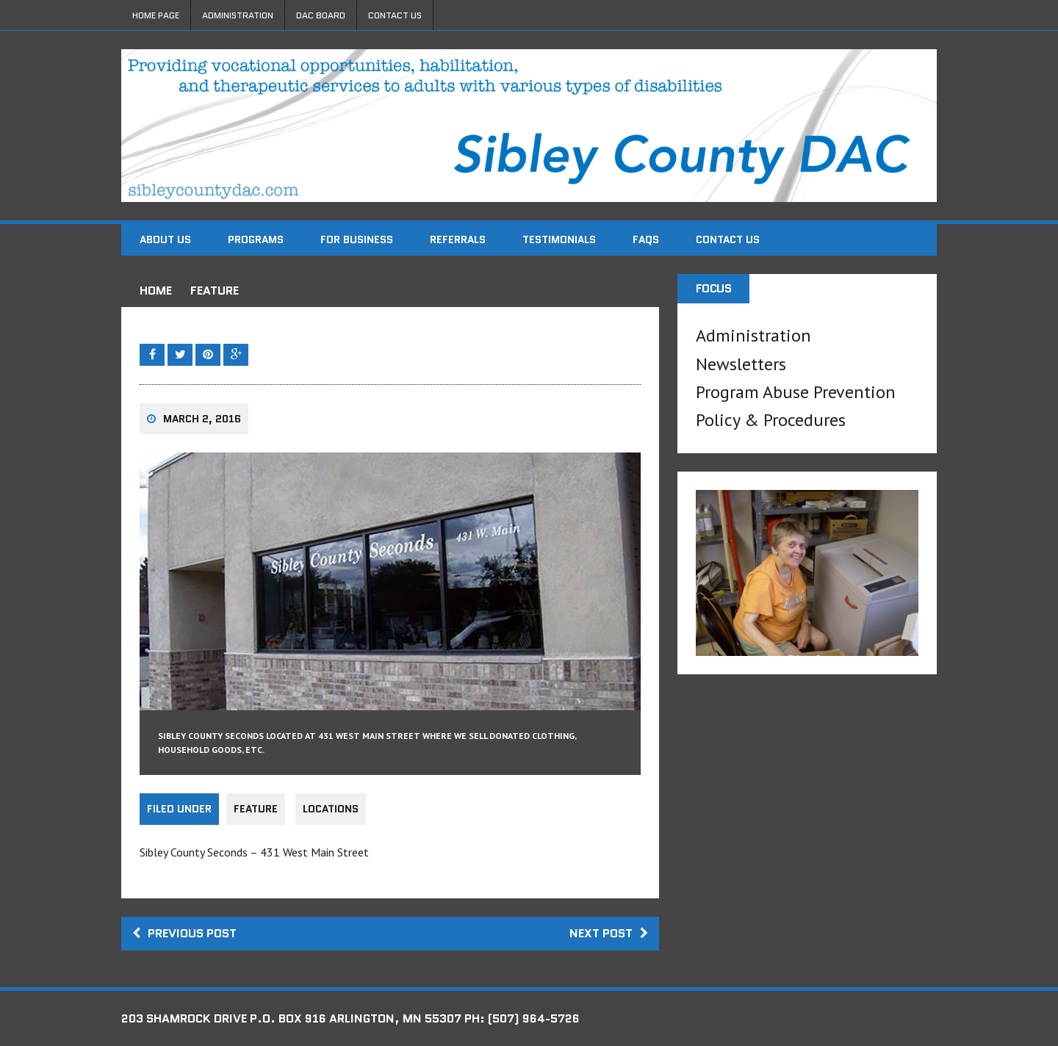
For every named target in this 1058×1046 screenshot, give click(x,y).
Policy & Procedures (771, 419)
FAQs (646, 239)
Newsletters (741, 364)
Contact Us (395, 15)
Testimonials (559, 239)
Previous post (184, 933)
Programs (256, 239)
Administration (237, 15)
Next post (608, 933)
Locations (331, 808)
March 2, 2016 (202, 418)
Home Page (155, 15)
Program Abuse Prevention (796, 391)
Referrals (458, 239)
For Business (356, 239)
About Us (165, 239)
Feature (256, 808)
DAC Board (320, 15)
